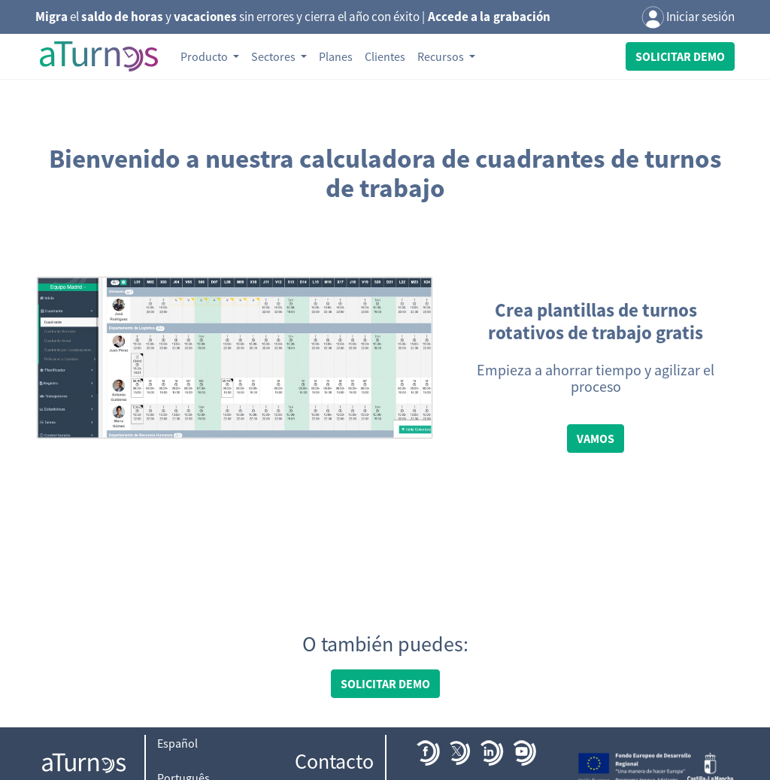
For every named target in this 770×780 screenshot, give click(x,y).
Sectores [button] (274, 56)
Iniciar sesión (688, 18)
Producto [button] (205, 56)
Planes (336, 56)
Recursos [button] (441, 56)
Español (177, 743)
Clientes (385, 56)
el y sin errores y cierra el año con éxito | (292, 16)
